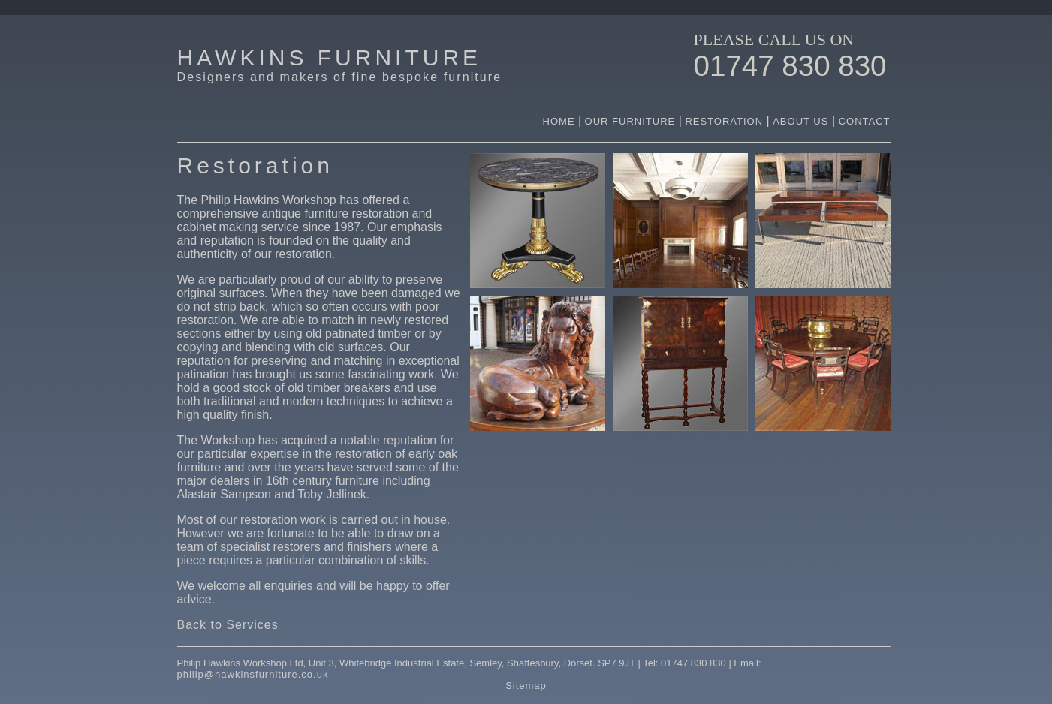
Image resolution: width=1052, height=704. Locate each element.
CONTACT (865, 121)
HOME (559, 121)
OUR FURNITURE (632, 121)
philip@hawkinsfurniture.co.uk (253, 674)
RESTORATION (724, 121)
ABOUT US (802, 121)
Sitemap (526, 685)
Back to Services (228, 624)
